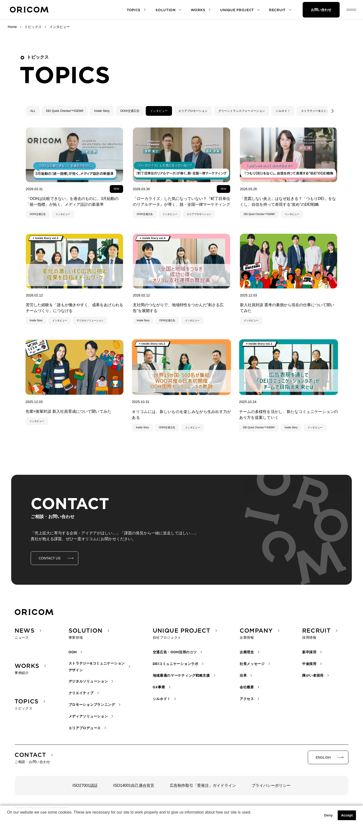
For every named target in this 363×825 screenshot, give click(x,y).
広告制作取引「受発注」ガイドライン (203, 785)
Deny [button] (328, 815)
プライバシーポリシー (271, 785)
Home (12, 27)
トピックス (33, 27)
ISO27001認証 (85, 785)
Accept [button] (347, 815)
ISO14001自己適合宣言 (133, 785)
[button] (8, 818)
